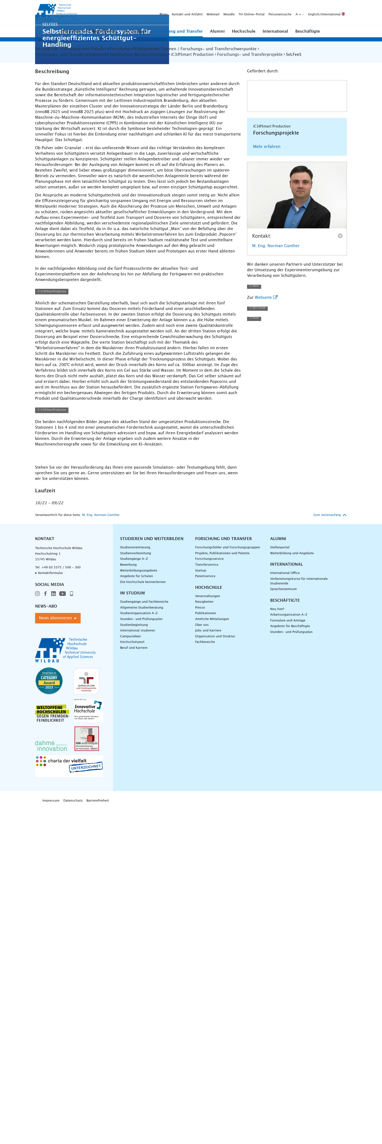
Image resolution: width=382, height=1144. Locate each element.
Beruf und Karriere (133, 985)
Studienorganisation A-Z (139, 950)
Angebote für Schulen (136, 913)
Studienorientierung (135, 884)
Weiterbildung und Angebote (292, 890)
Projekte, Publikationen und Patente (222, 890)
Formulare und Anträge (287, 958)
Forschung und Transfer (178, 31)
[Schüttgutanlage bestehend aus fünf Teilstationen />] (85, 762)
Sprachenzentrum (283, 926)
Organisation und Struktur (215, 973)
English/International (250, 12)
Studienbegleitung (134, 962)
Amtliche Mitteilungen (212, 956)
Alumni (217, 31)
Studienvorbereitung (135, 890)
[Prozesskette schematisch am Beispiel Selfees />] (138, 646)
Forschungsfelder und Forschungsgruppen (227, 884)
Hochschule (243, 31)
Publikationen (205, 950)
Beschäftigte (307, 31)
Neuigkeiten (204, 939)
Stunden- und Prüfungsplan (141, 956)
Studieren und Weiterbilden (89, 31)
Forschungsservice (209, 896)
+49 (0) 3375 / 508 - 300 (61, 904)
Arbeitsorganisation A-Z (288, 952)
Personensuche (203, 12)
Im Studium (135, 31)
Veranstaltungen (207, 933)
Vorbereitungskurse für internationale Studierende (299, 918)
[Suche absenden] (339, 13)
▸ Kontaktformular (49, 910)
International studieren (137, 967)
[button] (89, 31)
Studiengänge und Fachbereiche (144, 939)
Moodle (152, 12)
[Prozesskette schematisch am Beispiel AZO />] (138, 429)
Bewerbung (128, 902)
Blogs (87, 12)
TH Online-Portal (175, 12)
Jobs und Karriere (208, 967)
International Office (285, 910)
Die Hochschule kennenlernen (143, 919)
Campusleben (130, 973)
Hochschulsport (132, 979)
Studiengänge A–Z (134, 896)
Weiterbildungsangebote (138, 908)
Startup (200, 908)
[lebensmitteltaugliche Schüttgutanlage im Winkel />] (191, 762)
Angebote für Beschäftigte (290, 963)
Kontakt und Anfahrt (110, 12)
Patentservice (205, 913)
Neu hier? (277, 946)
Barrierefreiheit (97, 1138)
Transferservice (206, 902)
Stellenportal (279, 884)
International (275, 31)
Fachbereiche (205, 979)
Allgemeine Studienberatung (141, 945)
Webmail (136, 12)
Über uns (202, 962)
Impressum (50, 1138)
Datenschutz (73, 1138)
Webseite (263, 489)
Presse (200, 945)
